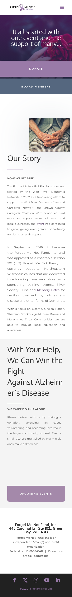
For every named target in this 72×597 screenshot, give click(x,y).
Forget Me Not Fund (40, 588)
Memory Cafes (48, 290)
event (40, 223)
